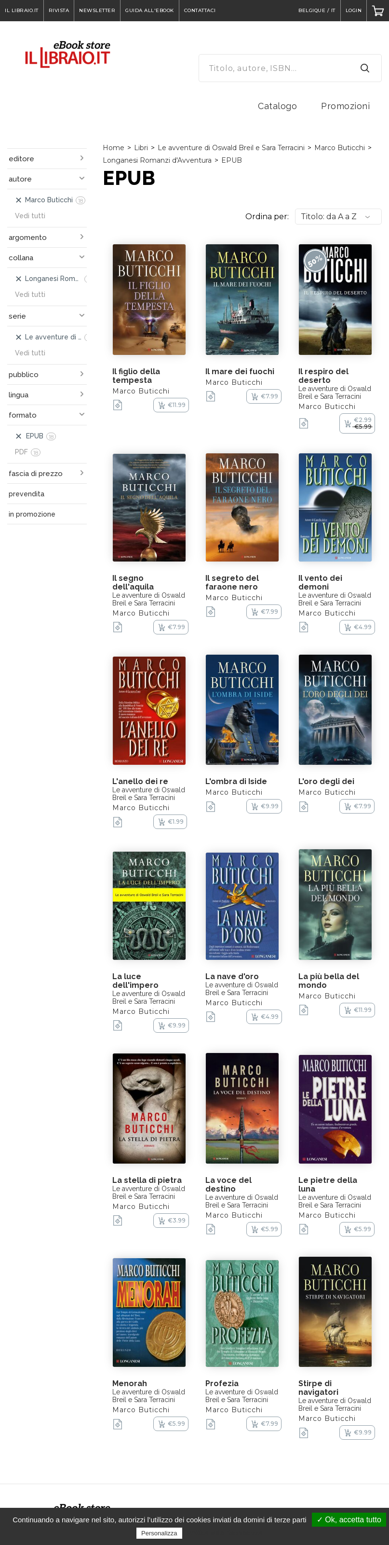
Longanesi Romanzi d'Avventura (157, 160)
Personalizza (159, 1533)
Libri (141, 147)
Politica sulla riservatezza (225, 1533)
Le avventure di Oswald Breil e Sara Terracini (231, 147)
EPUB (231, 160)
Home (113, 147)
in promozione (32, 514)
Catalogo (277, 106)
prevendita (26, 494)
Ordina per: (267, 216)
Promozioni (345, 106)
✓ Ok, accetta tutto (349, 1520)
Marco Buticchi (339, 147)
